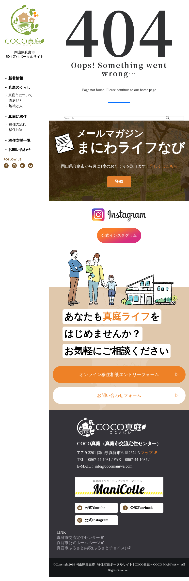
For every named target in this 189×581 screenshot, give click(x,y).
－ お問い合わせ (17, 149)
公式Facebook (138, 507)
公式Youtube (91, 507)
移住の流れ (17, 124)
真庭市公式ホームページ (81, 543)
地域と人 (16, 106)
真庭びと (16, 100)
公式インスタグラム (119, 235)
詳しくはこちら (163, 166)
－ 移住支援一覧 (17, 140)
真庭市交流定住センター (81, 537)
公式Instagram (93, 520)
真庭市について (20, 95)
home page (148, 90)
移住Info (15, 130)
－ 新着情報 (13, 78)
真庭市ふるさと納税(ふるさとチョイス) (94, 548)
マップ (149, 453)
